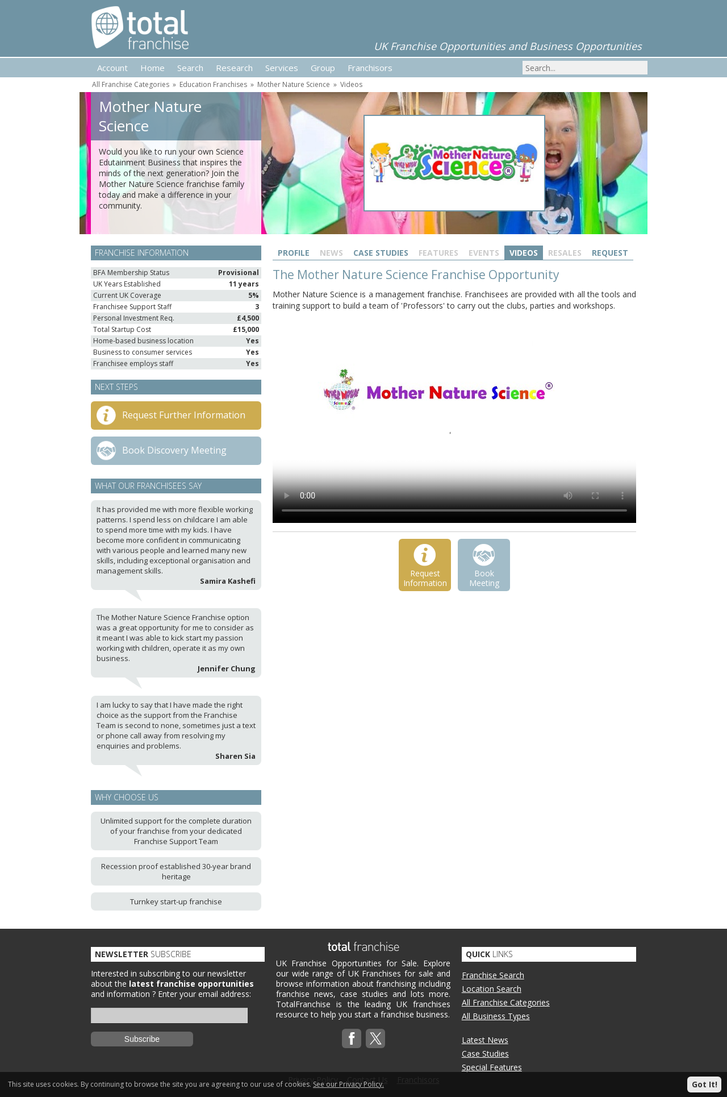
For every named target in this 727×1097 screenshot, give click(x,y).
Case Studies (380, 252)
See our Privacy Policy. (348, 1084)
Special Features (492, 1067)
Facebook (351, 1038)
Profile (294, 252)
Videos (351, 84)
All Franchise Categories (130, 84)
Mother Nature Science (293, 84)
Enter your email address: (204, 993)
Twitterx (375, 1038)
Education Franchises (213, 84)
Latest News (485, 1039)
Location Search (491, 988)
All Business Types (496, 1016)
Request (610, 252)
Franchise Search (493, 975)
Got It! (704, 1084)
